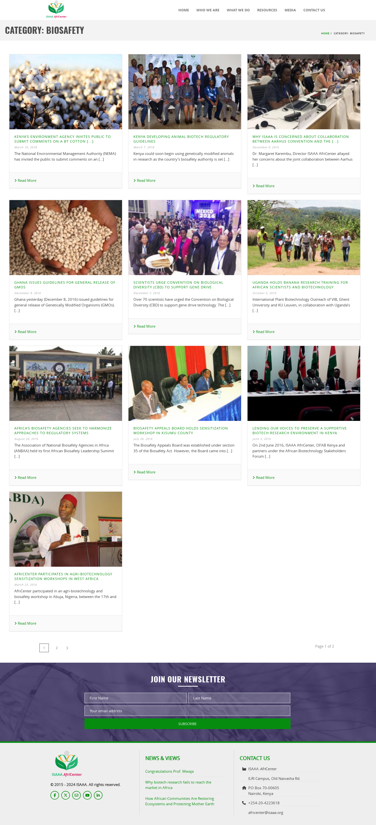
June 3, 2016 (261, 439)
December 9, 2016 (265, 147)
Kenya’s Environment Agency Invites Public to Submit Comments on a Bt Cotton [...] (62, 139)
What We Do (238, 10)
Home (183, 10)
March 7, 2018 (143, 147)
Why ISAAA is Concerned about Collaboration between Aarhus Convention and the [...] (300, 139)
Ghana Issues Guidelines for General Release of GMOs (64, 284)
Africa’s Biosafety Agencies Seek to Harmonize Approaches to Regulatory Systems (63, 430)
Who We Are (207, 10)
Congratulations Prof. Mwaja (169, 771)
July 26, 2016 (142, 439)
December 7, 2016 (146, 293)
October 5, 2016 (264, 293)
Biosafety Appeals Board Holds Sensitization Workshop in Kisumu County (180, 430)
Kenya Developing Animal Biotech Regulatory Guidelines (181, 139)
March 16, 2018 (25, 147)
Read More (25, 180)
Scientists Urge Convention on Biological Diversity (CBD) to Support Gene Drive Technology (178, 287)
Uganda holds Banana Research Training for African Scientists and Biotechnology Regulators (300, 287)
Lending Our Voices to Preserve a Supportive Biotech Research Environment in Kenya (299, 430)
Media (290, 10)
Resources (267, 10)
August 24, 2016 (26, 439)
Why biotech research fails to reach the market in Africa (178, 785)
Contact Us (314, 10)
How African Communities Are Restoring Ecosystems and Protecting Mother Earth (179, 801)
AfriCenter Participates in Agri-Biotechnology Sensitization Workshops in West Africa (63, 576)
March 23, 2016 (25, 584)
